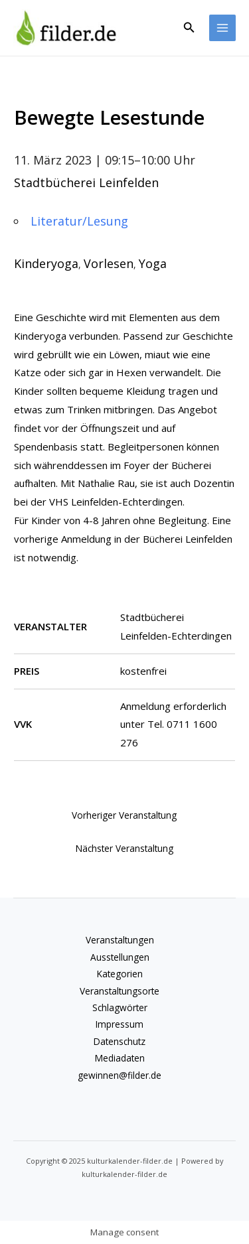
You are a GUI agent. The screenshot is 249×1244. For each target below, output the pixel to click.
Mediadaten (120, 1058)
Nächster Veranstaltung (124, 848)
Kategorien (120, 973)
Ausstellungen (119, 957)
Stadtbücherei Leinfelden (86, 182)
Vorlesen (108, 263)
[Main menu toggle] (222, 28)
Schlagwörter (119, 1007)
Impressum (119, 1024)
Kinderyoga (46, 263)
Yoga (153, 263)
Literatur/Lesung (79, 221)
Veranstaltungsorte (119, 991)
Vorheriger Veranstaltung (124, 815)
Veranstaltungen (120, 939)
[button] (189, 27)
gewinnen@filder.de (119, 1075)
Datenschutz (119, 1041)
